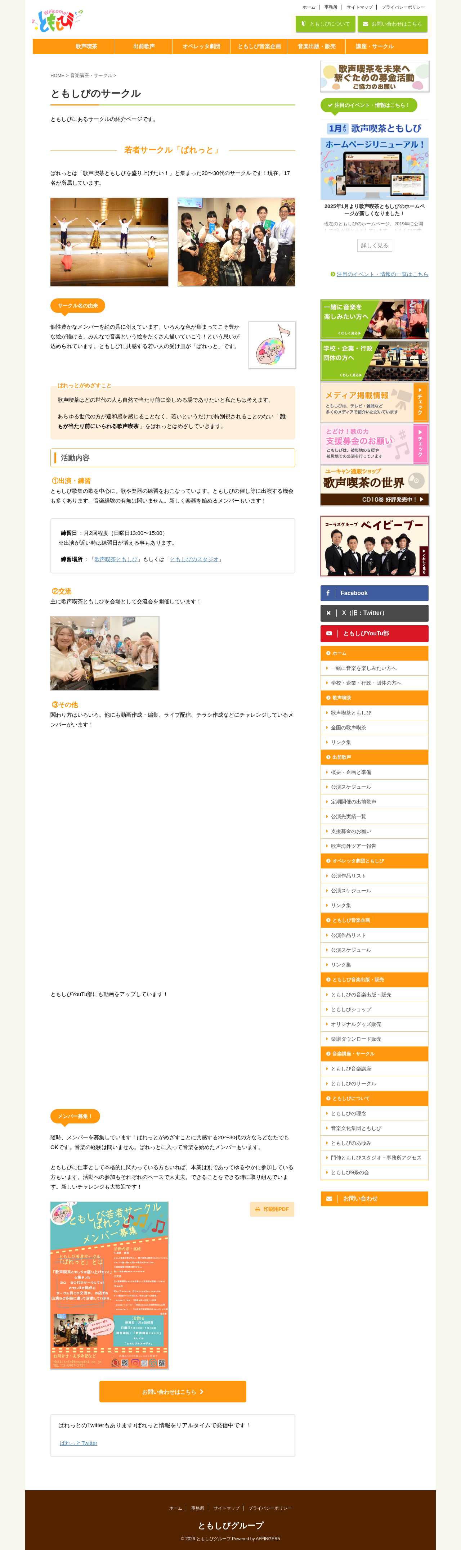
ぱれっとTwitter (78, 1443)
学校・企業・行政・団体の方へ (366, 683)
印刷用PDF (272, 1209)
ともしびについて (325, 24)
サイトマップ (360, 7)
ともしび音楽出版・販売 (358, 979)
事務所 (331, 7)
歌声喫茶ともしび (116, 559)
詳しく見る (374, 245)
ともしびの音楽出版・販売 (361, 994)
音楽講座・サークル (353, 1053)
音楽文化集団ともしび (356, 1128)
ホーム (309, 7)
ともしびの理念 (348, 1113)
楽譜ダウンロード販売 (356, 1039)
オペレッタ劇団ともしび (358, 861)
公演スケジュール (351, 787)
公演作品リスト (348, 876)
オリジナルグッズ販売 (356, 1024)
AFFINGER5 (268, 1538)
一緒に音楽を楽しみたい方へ (364, 668)
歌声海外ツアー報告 (353, 846)
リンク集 (341, 742)
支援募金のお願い (351, 831)
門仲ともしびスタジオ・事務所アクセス (376, 1158)
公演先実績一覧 (348, 816)
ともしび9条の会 (350, 1172)
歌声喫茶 (341, 697)
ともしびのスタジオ (194, 559)
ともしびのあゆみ (351, 1143)
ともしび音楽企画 (351, 920)
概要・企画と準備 (351, 772)
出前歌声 (341, 757)
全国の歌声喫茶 (348, 727)
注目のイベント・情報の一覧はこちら (383, 274)
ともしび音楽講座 (351, 1069)
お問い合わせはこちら (392, 24)
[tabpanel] (375, 190)
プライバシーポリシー (403, 7)
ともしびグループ (231, 1525)
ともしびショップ (351, 1009)
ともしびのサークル (353, 1083)
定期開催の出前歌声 (353, 802)
